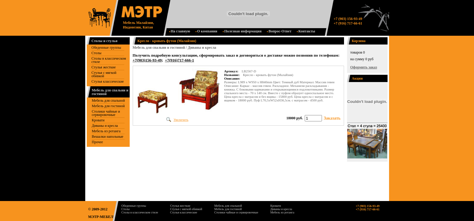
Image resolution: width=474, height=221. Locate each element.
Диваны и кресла (105, 126)
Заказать (332, 118)
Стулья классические (108, 81)
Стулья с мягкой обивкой (104, 74)
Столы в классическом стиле (109, 60)
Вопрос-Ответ (279, 31)
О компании (206, 31)
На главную (179, 31)
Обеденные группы (106, 47)
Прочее (97, 142)
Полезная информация (242, 31)
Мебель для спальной (108, 100)
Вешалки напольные (107, 136)
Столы (97, 53)
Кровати (98, 120)
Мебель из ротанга (106, 131)
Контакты (306, 31)
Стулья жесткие (104, 67)
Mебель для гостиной (108, 106)
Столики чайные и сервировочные (106, 113)
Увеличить (181, 119)
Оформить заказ (363, 67)
